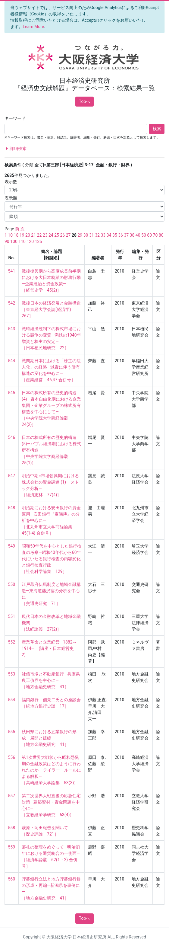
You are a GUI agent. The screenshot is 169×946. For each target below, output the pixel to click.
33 (103, 235)
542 (11, 303)
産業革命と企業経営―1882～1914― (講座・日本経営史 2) (50, 648)
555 (11, 731)
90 (7, 241)
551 (11, 616)
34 (109, 235)
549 (11, 546)
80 (161, 235)
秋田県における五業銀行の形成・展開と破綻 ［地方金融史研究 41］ (49, 738)
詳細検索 (16, 148)
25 (56, 235)
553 (11, 674)
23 (45, 235)
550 (11, 584)
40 (138, 235)
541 (11, 271)
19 (22, 235)
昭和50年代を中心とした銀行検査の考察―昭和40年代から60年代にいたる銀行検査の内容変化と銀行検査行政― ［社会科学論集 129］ (51, 559)
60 (149, 235)
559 (11, 847)
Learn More (33, 26)
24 (51, 235)
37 (126, 235)
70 (155, 235)
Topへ (84, 101)
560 (11, 879)
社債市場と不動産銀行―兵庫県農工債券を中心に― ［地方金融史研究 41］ (51, 680)
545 (11, 392)
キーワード (15, 118)
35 (114, 235)
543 (11, 328)
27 (68, 235)
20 (27, 235)
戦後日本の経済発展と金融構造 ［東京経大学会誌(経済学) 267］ (51, 309)
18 (16, 235)
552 (11, 642)
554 (11, 699)
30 (85, 235)
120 (30, 241)
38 (132, 235)
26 (62, 235)
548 (11, 507)
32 (97, 235)
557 (11, 795)
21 (33, 235)
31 (91, 235)
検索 (157, 128)
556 (11, 757)
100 (13, 241)
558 (11, 827)
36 (120, 235)
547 (11, 475)
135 (38, 241)
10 (10, 235)
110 (22, 241)
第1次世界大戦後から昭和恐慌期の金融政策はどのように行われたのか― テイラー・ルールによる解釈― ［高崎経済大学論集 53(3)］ (51, 770)
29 (80, 235)
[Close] (152, 7)
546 (11, 437)
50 (143, 235)
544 (11, 360)
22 (39, 235)
